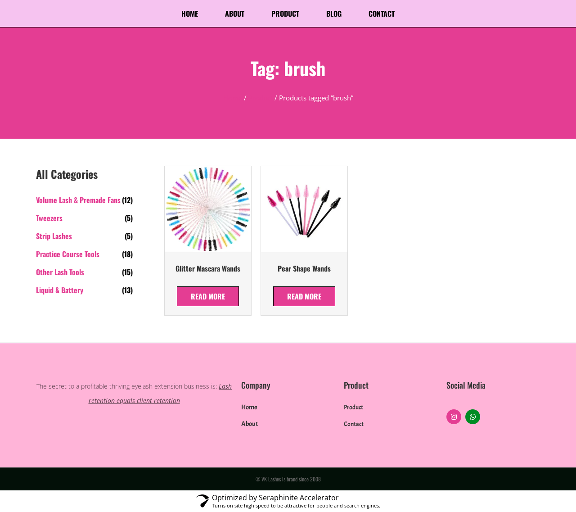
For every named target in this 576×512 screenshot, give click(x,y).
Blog (334, 13)
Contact (382, 13)
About (234, 13)
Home (189, 13)
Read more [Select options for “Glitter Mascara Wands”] (208, 296)
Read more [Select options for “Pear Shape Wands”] (304, 296)
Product (285, 13)
